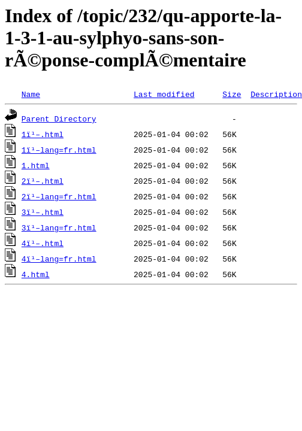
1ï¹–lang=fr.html (59, 149)
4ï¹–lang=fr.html (59, 258)
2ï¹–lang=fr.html (59, 196)
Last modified (164, 94)
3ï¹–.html (43, 212)
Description (276, 94)
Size (231, 94)
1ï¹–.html (43, 134)
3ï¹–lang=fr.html (59, 227)
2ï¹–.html (43, 180)
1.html (36, 165)
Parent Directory (59, 118)
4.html (36, 274)
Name (31, 94)
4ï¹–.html (43, 243)
